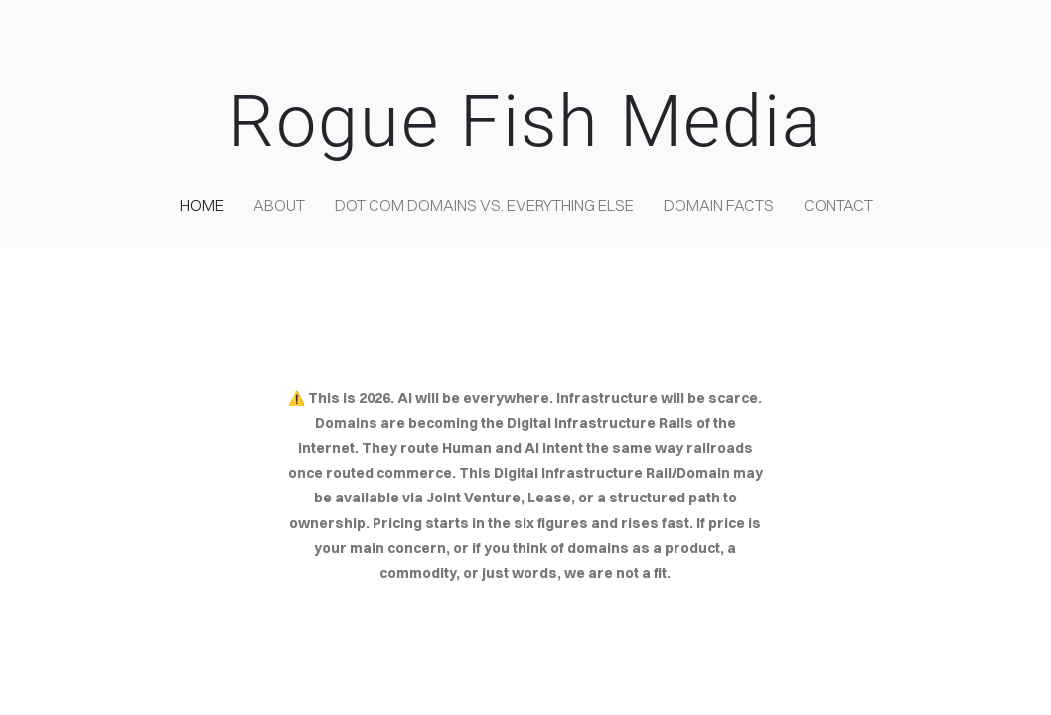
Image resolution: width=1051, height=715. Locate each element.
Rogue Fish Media (525, 121)
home (202, 204)
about (279, 204)
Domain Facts (719, 204)
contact (838, 204)
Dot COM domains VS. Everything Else (484, 204)
